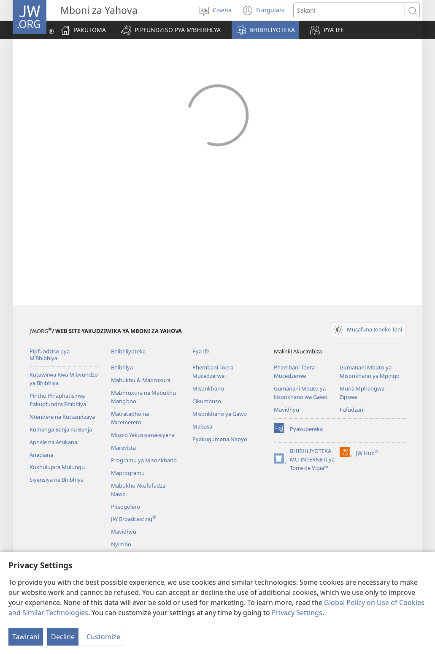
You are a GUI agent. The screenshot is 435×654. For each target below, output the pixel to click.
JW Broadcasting (133, 519)
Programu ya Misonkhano (144, 460)
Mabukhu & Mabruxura (140, 380)
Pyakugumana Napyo (219, 439)
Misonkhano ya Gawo (219, 414)
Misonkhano (208, 388)
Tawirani (25, 636)
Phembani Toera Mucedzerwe (212, 372)
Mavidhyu (123, 531)
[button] (171, 30)
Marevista (123, 447)
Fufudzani (352, 409)
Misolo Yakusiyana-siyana (143, 435)
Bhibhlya (122, 367)
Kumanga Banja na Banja (61, 429)
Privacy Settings (297, 612)
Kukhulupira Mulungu (57, 467)
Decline (63, 636)
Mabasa (202, 426)
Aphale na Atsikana (53, 442)
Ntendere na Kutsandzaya (62, 417)
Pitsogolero (125, 506)
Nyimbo (121, 544)
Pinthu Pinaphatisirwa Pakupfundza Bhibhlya (58, 400)
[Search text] (349, 10)
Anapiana (41, 455)
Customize (103, 636)
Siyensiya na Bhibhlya (57, 479)
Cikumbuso (206, 401)
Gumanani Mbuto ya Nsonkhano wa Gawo (300, 393)
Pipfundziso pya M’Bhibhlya (50, 354)
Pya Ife (200, 351)
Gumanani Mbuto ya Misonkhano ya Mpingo (370, 372)
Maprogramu (128, 473)
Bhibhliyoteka (128, 351)
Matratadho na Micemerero (130, 418)
